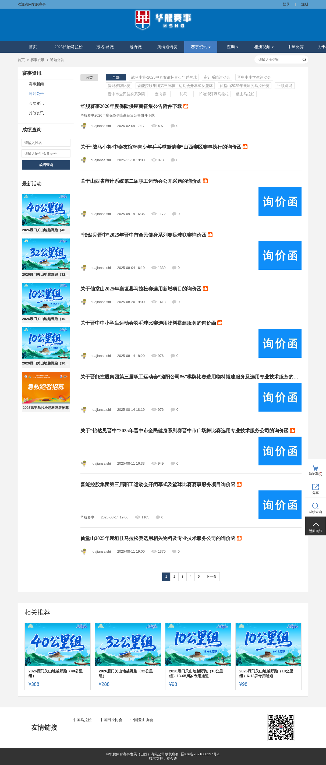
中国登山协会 (141, 720)
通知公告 (36, 94)
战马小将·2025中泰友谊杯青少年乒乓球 (164, 77)
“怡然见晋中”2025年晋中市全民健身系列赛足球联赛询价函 (146, 235)
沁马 (183, 94)
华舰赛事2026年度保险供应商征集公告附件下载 (134, 107)
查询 (232, 47)
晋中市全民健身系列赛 (127, 94)
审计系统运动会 (217, 77)
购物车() (316, 474)
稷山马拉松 (245, 94)
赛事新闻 (36, 84)
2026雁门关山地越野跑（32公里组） (46, 274)
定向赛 (160, 94)
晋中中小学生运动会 (254, 77)
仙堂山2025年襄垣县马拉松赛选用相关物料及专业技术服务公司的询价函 (161, 539)
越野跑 (136, 47)
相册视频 (264, 47)
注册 (304, 4)
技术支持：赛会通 (163, 758)
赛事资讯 (201, 47)
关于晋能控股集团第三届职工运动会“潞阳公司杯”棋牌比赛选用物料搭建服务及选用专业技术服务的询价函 (191, 377)
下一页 (211, 576)
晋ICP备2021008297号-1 (200, 754)
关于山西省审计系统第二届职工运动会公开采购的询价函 (144, 181)
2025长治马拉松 (69, 47)
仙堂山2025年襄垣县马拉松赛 (245, 85)
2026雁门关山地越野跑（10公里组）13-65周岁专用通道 (46, 319)
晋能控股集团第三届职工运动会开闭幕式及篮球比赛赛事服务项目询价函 (161, 485)
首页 (33, 47)
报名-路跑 (105, 47)
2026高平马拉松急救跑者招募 (46, 408)
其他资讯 (36, 113)
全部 (116, 77)
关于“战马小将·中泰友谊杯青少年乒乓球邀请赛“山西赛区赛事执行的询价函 (163, 147)
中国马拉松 (82, 720)
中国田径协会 (111, 720)
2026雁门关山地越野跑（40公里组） (46, 230)
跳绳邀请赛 (167, 47)
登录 (286, 4)
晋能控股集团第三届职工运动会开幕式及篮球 (175, 85)
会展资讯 (36, 103)
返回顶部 (315, 531)
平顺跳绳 (284, 85)
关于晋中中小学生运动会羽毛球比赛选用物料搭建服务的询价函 (151, 323)
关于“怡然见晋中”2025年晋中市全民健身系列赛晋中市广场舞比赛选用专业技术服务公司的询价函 (187, 431)
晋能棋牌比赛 (119, 85)
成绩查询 (46, 165)
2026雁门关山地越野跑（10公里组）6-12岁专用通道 (46, 363)
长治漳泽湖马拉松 (214, 94)
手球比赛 (296, 47)
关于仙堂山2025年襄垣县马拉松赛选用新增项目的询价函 (144, 289)
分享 (315, 493)
